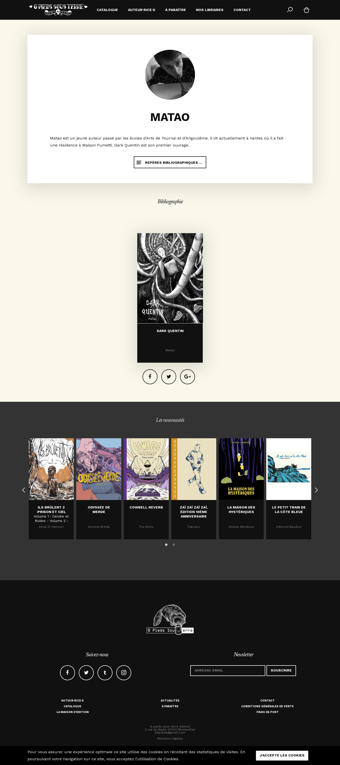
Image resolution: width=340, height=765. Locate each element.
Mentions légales (170, 738)
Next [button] (315, 488)
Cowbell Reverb (146, 507)
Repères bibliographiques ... (169, 162)
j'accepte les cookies (282, 755)
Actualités (170, 700)
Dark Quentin (170, 384)
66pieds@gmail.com (170, 732)
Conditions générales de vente (267, 706)
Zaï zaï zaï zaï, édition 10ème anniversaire (194, 511)
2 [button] (173, 544)
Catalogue (72, 706)
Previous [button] (22, 488)
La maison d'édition (72, 712)
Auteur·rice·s (72, 700)
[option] (51, 488)
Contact (267, 700)
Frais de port (267, 712)
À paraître (170, 706)
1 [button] (166, 544)
